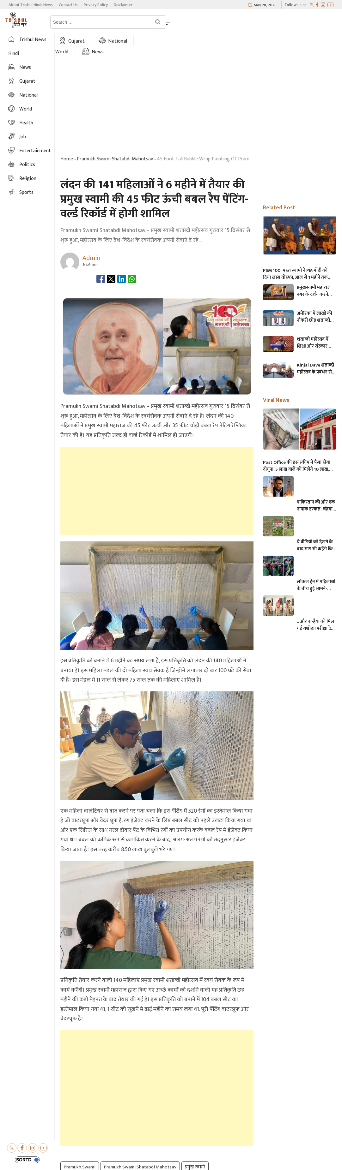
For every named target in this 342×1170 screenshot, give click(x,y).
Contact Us (68, 5)
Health (26, 123)
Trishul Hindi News (191, 1158)
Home (76, 22)
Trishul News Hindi (27, 46)
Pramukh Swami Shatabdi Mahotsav (140, 1143)
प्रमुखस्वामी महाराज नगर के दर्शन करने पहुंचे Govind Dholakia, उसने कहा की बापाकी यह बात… (316, 267)
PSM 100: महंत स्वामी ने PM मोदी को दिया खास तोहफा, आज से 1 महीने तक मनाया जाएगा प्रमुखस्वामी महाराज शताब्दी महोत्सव (299, 250)
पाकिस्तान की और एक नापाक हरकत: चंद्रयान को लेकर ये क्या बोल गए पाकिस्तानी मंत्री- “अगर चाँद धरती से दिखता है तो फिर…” (316, 482)
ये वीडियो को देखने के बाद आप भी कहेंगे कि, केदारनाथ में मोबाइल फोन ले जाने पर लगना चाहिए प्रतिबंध (315, 521)
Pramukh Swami (79, 1143)
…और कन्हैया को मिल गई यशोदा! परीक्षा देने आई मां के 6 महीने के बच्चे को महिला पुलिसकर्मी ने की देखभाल (315, 601)
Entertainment (35, 150)
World (195, 22)
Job (22, 137)
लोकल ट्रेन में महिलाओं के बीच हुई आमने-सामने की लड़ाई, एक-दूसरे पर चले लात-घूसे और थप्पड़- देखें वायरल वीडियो (316, 561)
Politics (27, 164)
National (156, 22)
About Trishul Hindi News (31, 5)
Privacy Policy (96, 5)
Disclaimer (123, 5)
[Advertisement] (156, 466)
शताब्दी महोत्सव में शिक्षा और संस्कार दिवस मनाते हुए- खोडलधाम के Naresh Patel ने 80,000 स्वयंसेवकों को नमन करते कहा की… (316, 319)
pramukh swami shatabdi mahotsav (115, 135)
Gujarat (115, 22)
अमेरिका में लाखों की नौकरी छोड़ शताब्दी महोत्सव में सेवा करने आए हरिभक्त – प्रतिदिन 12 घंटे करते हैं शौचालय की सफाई (316, 293)
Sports (26, 192)
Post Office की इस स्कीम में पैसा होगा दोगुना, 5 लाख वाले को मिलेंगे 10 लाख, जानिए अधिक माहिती (296, 442)
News (231, 22)
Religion (27, 178)
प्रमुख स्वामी (195, 1143)
